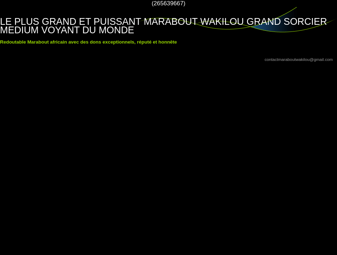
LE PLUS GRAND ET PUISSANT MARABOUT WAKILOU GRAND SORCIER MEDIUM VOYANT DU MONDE (163, 25)
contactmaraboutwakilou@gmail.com (299, 59)
